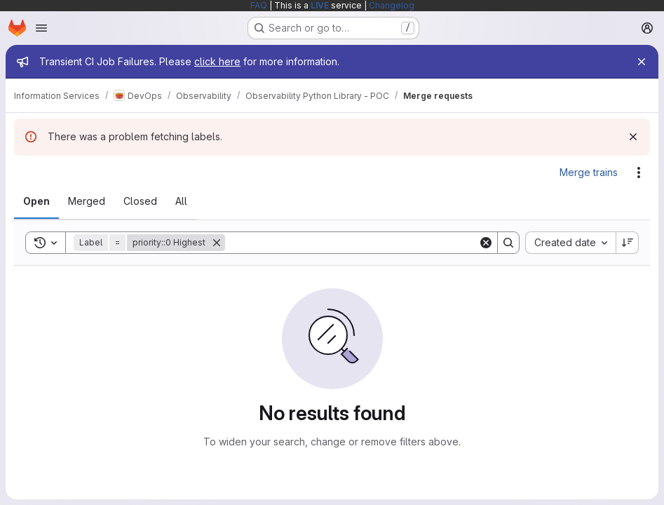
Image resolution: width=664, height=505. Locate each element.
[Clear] (485, 242)
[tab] (36, 201)
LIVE (320, 5)
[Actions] (639, 172)
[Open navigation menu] (41, 28)
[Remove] (216, 242)
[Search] (351, 242)
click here (217, 61)
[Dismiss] (633, 136)
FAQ (258, 5)
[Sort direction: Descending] (627, 242)
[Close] (641, 61)
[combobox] (570, 242)
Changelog (391, 5)
